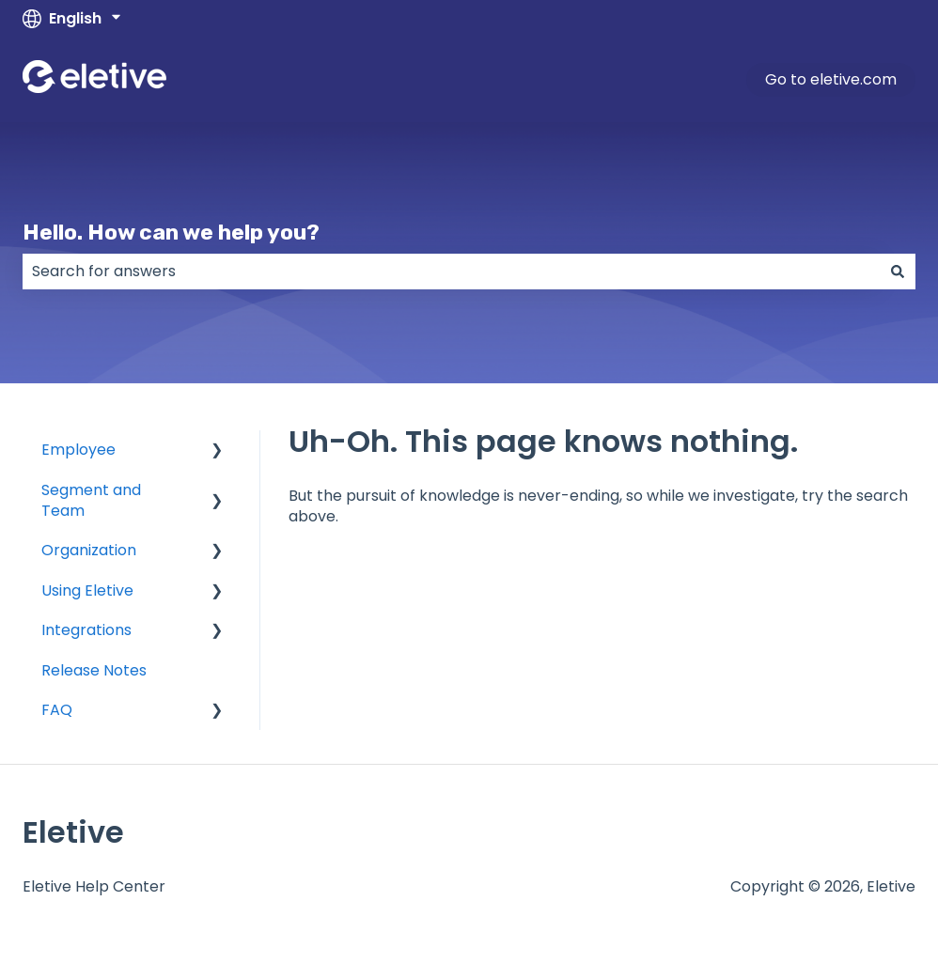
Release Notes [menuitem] (94, 670)
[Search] (897, 271)
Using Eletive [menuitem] (87, 590)
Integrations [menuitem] (86, 630)
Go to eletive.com (831, 79)
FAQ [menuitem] (56, 710)
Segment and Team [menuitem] (91, 500)
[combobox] (451, 271)
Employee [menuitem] (78, 449)
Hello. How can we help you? (171, 232)
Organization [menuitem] (88, 550)
